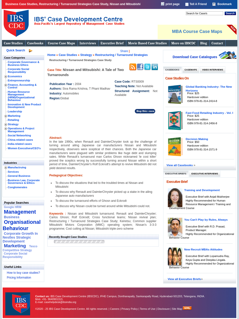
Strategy (13, 124)
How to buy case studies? (23, 272)
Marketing (14, 115)
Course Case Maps (61, 43)
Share (124, 51)
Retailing (13, 119)
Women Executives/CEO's (24, 148)
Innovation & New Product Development (24, 106)
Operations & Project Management (21, 130)
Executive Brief (112, 43)
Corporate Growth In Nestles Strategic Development (20, 237)
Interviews (88, 43)
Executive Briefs (176, 173)
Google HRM (12, 207)
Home (51, 55)
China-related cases (20, 139)
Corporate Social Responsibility (18, 70)
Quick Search (15, 50)
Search (230, 13)
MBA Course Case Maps (197, 31)
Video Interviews (212, 70)
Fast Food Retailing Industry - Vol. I (209, 112)
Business (11, 217)
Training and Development (202, 190)
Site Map (177, 308)
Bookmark (224, 4)
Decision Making (197, 138)
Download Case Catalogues (195, 57)
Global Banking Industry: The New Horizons (209, 88)
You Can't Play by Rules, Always (206, 219)
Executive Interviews (204, 173)
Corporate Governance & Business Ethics (23, 63)
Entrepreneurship (19, 80)
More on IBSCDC (183, 43)
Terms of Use (147, 308)
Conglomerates (17, 187)
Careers (114, 308)
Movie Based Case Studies (147, 43)
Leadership (15, 111)
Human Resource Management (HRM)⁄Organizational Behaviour (21, 96)
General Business (19, 175)
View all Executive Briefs (184, 278)
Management (20, 212)
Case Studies (13, 43)
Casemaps (191, 70)
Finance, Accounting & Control (22, 86)
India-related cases (20, 143)
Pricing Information (19, 277)
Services (13, 171)
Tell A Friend (198, 4)
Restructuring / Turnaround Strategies (121, 55)
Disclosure (163, 308)
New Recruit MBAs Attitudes (203, 249)
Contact (217, 43)
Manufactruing (17, 167)
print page (172, 4)
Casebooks (35, 43)
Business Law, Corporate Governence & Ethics (24, 182)
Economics (15, 76)
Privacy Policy (129, 308)
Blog (203, 43)
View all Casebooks (180, 165)
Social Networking (19, 135)
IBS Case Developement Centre (18, 300)
